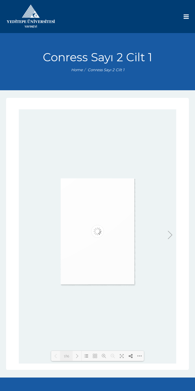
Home (77, 69)
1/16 (66, 356)
